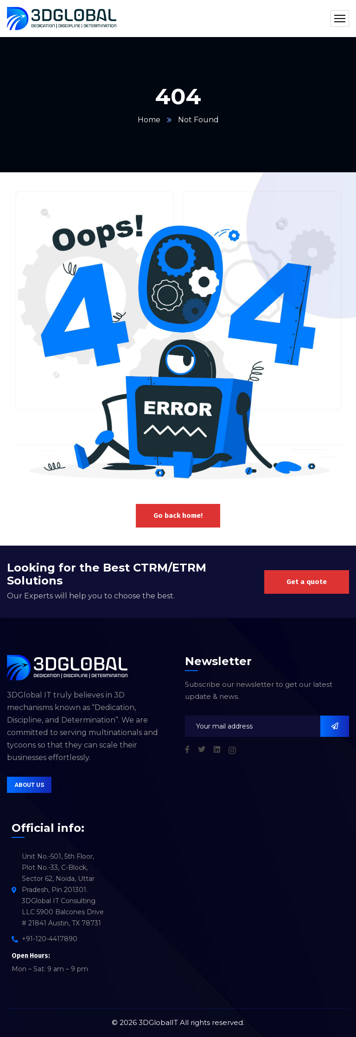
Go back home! (178, 515)
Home (149, 119)
